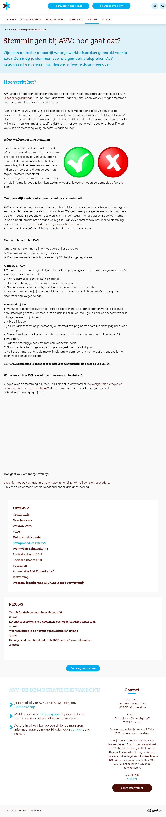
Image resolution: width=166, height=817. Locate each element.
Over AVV (92, 19)
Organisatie (21, 514)
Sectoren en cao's (30, 19)
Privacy (23, 810)
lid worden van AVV (111, 5)
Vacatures (20, 566)
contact (76, 729)
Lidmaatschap (24, 707)
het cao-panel (50, 714)
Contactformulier (132, 788)
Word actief (75, 19)
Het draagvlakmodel (27, 537)
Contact (106, 19)
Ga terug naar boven (83, 668)
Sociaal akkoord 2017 (27, 554)
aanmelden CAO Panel (68, 5)
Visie (16, 531)
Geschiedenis (22, 520)
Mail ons (132, 778)
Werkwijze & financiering (30, 549)
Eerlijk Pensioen (55, 19)
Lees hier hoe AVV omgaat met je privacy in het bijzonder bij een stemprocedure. (57, 482)
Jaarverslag (21, 577)
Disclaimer (35, 810)
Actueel (11, 19)
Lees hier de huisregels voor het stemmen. (56, 224)
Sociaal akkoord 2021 (27, 560)
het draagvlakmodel (20, 98)
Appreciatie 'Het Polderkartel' (33, 571)
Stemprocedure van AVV (33, 29)
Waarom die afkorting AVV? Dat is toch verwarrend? (48, 583)
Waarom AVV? (22, 526)
